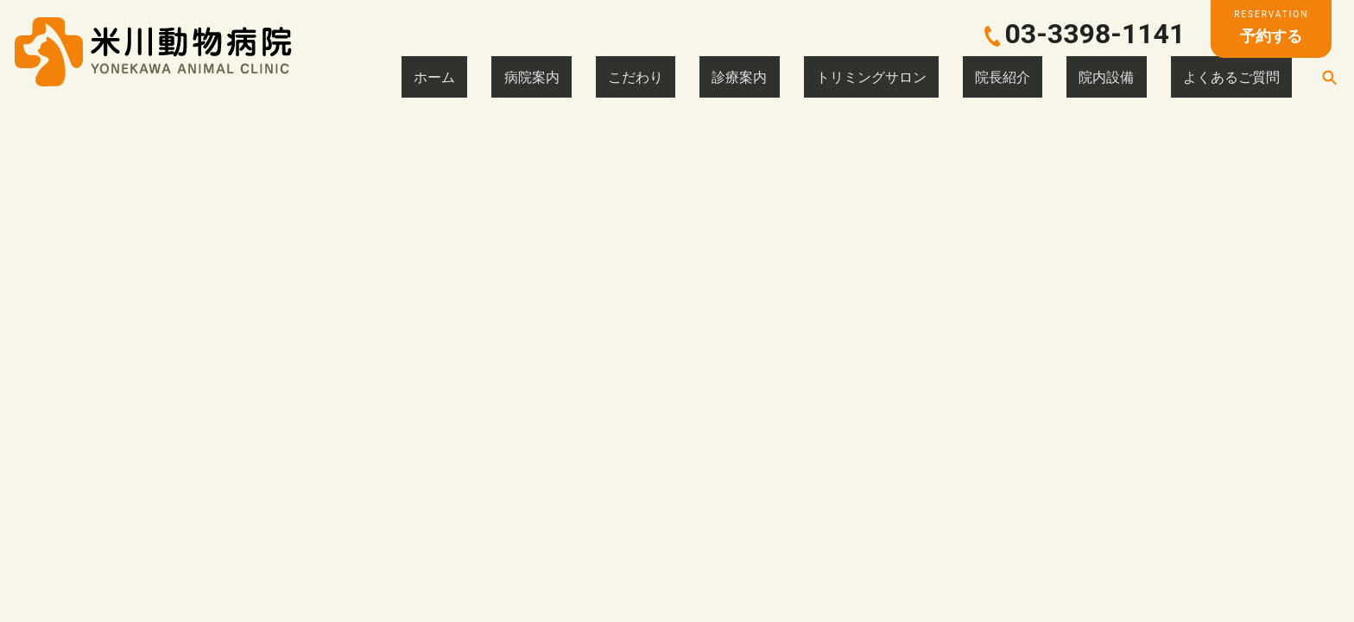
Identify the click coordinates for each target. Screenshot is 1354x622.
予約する (1271, 26)
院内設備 (1159, 77)
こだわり (820, 77)
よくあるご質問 (1249, 77)
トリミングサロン (989, 77)
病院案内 (748, 77)
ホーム (681, 77)
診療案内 (893, 77)
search (1329, 77)
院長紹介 (1086, 77)
